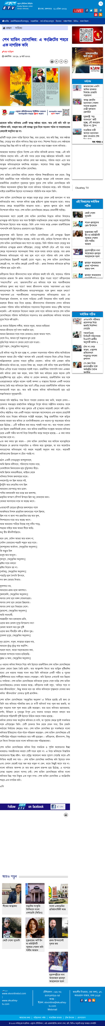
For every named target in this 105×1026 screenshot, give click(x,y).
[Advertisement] (35, 848)
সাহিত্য (18, 28)
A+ (66, 61)
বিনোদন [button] (59, 21)
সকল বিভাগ (85, 21)
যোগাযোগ (82, 1017)
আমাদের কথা (25, 1017)
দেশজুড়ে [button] (26, 21)
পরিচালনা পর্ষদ (39, 1017)
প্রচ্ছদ (7, 28)
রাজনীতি (14, 21)
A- (57, 61)
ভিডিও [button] (77, 21)
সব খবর (97, 142)
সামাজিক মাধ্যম (55, 1017)
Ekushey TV (82, 188)
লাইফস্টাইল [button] (68, 21)
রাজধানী (19, 21)
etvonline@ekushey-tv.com (55, 1004)
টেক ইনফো (70, 1017)
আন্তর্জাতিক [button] (35, 21)
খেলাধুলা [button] (52, 21)
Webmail (52, 1009)
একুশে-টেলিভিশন (36, 1023)
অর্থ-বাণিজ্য (44, 21)
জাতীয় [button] (7, 21)
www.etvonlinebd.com (14, 993)
